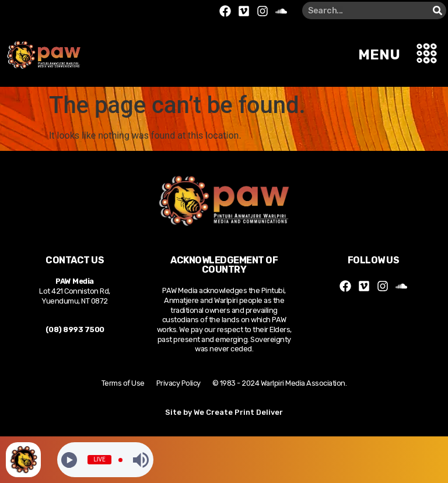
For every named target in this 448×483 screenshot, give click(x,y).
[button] (427, 55)
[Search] (437, 10)
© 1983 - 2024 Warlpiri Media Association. (279, 383)
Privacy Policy (178, 383)
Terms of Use (123, 383)
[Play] (69, 460)
